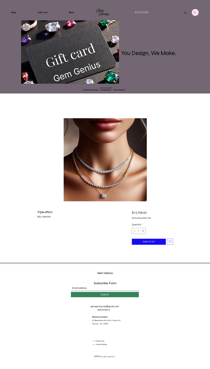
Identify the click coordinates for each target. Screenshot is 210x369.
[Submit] (105, 294)
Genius (108, 273)
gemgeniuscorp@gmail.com (105, 306)
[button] (185, 12)
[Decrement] (134, 231)
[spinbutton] (138, 231)
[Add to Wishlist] (170, 242)
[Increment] (143, 231)
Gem (100, 273)
